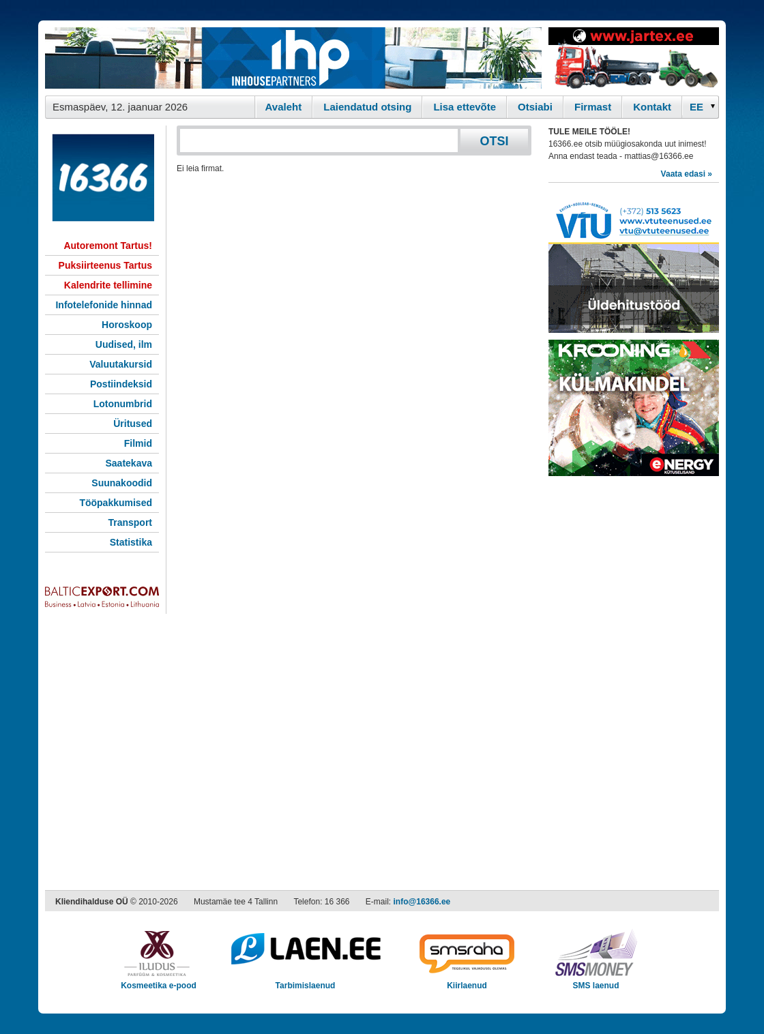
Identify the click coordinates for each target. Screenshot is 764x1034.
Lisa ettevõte (464, 107)
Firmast (592, 107)
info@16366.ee (422, 901)
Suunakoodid (121, 482)
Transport (130, 522)
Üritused (132, 423)
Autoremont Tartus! (107, 245)
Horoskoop (127, 324)
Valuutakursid (120, 364)
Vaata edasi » (686, 174)
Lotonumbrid (122, 403)
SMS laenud (595, 981)
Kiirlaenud (467, 981)
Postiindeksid (121, 384)
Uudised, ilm (124, 344)
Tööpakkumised (115, 502)
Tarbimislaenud (305, 981)
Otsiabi (535, 107)
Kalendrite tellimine (108, 285)
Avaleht (283, 107)
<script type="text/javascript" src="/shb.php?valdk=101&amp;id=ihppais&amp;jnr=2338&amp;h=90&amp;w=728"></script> (293, 58)
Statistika (131, 542)
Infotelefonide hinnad (103, 304)
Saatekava (128, 463)
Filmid (138, 443)
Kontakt (652, 107)
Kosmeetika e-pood (158, 981)
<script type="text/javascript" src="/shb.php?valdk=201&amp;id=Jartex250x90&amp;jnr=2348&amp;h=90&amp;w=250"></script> (633, 58)
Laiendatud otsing (367, 107)
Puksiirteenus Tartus (105, 265)
